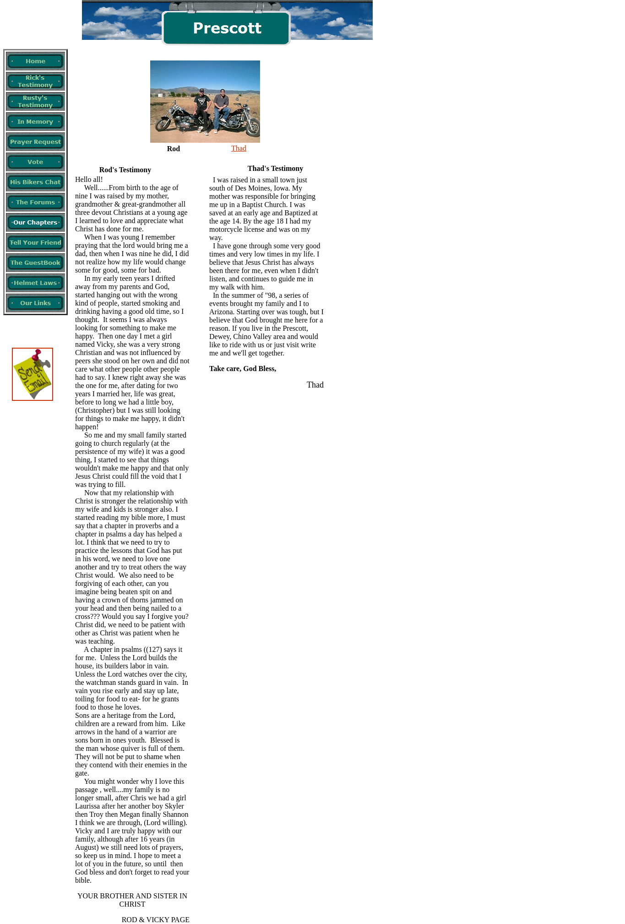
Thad (238, 148)
